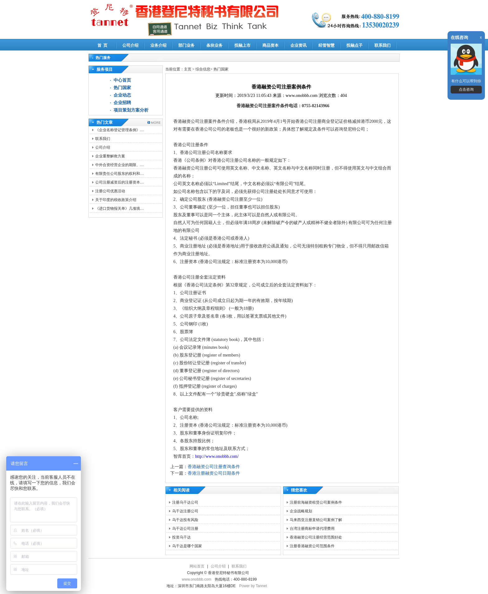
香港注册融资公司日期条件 (214, 473)
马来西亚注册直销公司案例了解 (316, 520)
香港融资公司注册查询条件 (214, 466)
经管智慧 (326, 45)
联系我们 (382, 45)
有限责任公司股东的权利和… (119, 173)
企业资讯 (298, 45)
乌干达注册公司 (185, 511)
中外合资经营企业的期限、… (119, 165)
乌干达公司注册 (185, 528)
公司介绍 (130, 45)
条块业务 (214, 45)
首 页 (102, 45)
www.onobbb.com (196, 579)
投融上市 (242, 45)
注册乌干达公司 (185, 502)
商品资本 (270, 45)
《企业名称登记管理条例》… (119, 130)
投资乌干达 (181, 537)
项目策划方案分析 (131, 110)
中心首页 (122, 80)
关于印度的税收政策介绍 (115, 200)
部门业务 (186, 45)
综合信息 (202, 69)
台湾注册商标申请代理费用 (312, 528)
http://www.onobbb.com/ (217, 456)
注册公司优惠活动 (110, 191)
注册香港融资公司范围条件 (312, 546)
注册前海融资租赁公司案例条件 (316, 502)
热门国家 (122, 87)
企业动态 (122, 95)
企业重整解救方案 (110, 156)
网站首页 (197, 566)
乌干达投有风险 (185, 520)
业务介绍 (158, 45)
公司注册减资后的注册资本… (119, 182)
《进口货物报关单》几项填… (119, 208)
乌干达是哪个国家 (187, 546)
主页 (187, 69)
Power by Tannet (253, 586)
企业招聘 (122, 102)
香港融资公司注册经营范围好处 (316, 537)
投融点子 (354, 45)
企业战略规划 (301, 511)
